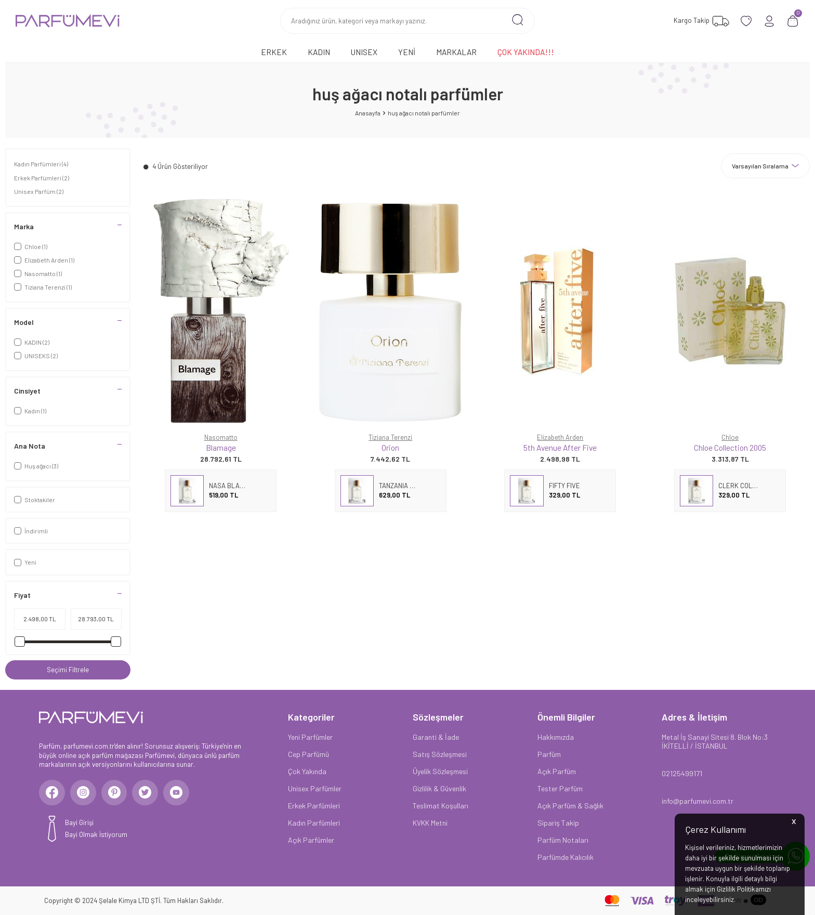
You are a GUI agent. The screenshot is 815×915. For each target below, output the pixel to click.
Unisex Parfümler (314, 788)
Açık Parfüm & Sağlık (570, 805)
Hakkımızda (555, 737)
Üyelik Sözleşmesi (440, 771)
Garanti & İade (436, 737)
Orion (390, 447)
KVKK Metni (430, 822)
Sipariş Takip (558, 822)
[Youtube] (176, 792)
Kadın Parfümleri (41, 164)
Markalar (456, 52)
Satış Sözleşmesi (440, 754)
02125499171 (682, 773)
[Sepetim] (792, 21)
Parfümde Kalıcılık (565, 857)
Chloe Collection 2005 (730, 447)
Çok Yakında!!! (525, 52)
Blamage (221, 447)
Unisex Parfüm (38, 191)
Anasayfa (367, 112)
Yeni (406, 52)
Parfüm (549, 754)
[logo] (68, 20)
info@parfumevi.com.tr (697, 800)
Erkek (274, 52)
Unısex (364, 52)
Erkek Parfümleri (41, 178)
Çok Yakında (307, 771)
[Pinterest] (114, 792)
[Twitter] (145, 792)
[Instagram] (83, 792)
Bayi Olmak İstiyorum (96, 834)
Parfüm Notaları (562, 839)
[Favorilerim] (700, 21)
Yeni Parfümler (310, 737)
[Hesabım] (769, 21)
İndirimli (31, 530)
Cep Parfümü (308, 754)
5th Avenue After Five (560, 447)
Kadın (319, 52)
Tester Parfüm (560, 788)
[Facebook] (52, 792)
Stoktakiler (34, 499)
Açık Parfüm (556, 771)
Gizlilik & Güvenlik (439, 788)
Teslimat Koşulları (440, 805)
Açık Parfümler (311, 839)
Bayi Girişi (79, 823)
